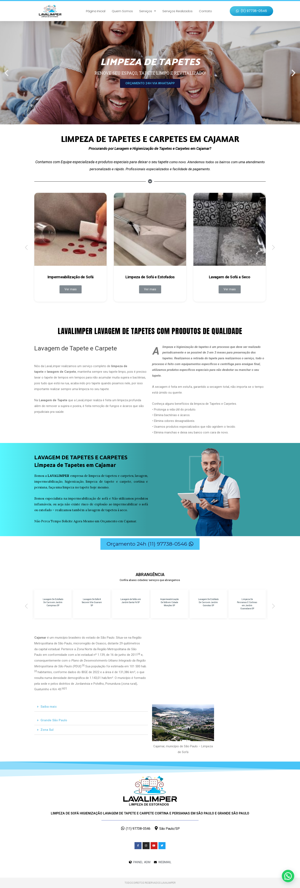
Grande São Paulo (53, 720)
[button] (251, 11)
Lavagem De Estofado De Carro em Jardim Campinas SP (53, 602)
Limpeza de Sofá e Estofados (149, 277)
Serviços (147, 11)
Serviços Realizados (177, 11)
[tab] (91, 707)
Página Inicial (95, 11)
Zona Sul (47, 730)
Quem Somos (122, 11)
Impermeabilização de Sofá (71, 277)
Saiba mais (48, 706)
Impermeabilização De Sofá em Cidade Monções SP (169, 602)
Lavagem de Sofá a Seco (229, 277)
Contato (205, 11)
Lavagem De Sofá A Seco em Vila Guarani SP (92, 602)
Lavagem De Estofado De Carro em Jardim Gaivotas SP (208, 602)
